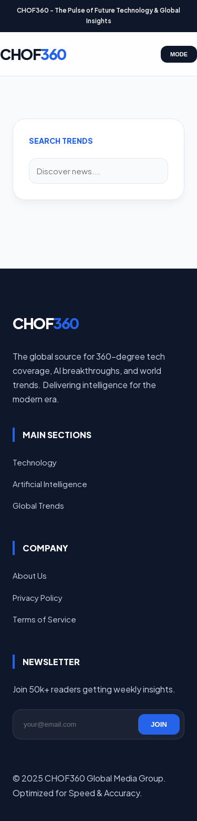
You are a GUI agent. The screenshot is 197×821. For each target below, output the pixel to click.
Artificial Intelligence (50, 484)
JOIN (159, 724)
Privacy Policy (38, 597)
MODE (179, 54)
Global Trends (38, 505)
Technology (35, 462)
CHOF (33, 54)
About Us (30, 575)
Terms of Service (44, 619)
